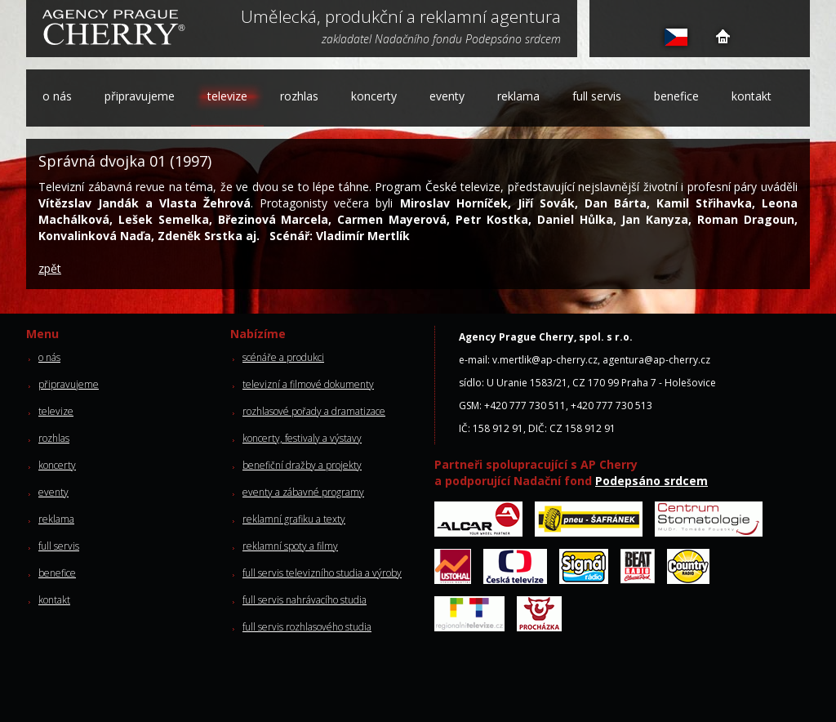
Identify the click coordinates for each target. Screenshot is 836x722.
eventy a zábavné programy (303, 492)
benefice (676, 96)
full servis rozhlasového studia (306, 627)
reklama (518, 96)
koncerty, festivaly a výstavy (302, 438)
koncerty (374, 96)
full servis (596, 96)
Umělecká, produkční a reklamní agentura (401, 18)
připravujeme (139, 96)
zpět (49, 268)
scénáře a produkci (283, 357)
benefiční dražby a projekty (302, 465)
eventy (447, 96)
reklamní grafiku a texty (293, 519)
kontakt (752, 96)
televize (227, 96)
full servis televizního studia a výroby (322, 573)
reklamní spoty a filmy (290, 546)
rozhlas (299, 96)
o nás (57, 96)
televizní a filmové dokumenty (308, 384)
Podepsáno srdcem (651, 480)
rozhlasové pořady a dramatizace (313, 411)
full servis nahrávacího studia (304, 600)
